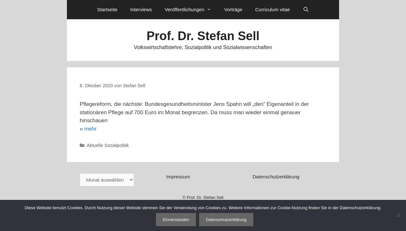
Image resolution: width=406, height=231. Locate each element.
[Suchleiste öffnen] (305, 9)
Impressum (178, 176)
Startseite (107, 9)
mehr (90, 129)
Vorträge (233, 9)
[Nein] (398, 215)
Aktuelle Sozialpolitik (108, 145)
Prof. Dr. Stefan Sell (203, 36)
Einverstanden (176, 219)
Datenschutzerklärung (276, 176)
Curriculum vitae (272, 9)
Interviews (141, 9)
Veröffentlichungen (191, 9)
